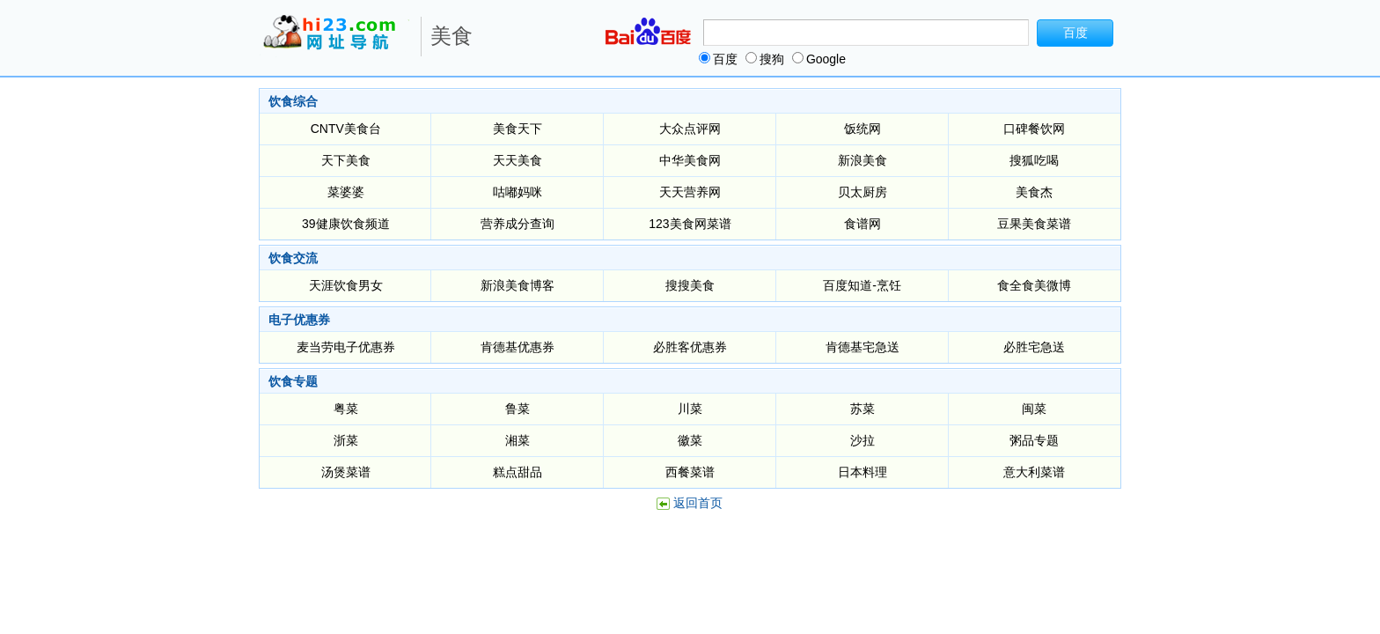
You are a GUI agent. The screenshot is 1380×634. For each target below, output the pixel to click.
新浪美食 (862, 160)
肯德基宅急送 (862, 347)
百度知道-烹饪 (862, 285)
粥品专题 (1034, 440)
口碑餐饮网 (1034, 129)
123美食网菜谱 (689, 224)
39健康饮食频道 (346, 224)
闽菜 (1034, 409)
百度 (718, 59)
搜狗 (764, 59)
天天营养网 (690, 192)
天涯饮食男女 (346, 285)
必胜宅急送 (1034, 347)
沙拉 (862, 440)
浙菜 (346, 440)
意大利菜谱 (1034, 472)
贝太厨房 (862, 192)
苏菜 (862, 409)
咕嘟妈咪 (517, 192)
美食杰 (1034, 192)
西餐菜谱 (690, 472)
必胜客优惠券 (690, 347)
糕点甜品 (517, 472)
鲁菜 (517, 409)
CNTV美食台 (346, 129)
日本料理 (862, 472)
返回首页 (698, 503)
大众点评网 (690, 129)
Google (819, 59)
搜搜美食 (690, 285)
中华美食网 (690, 160)
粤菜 (346, 409)
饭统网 (862, 129)
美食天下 (517, 129)
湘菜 (517, 440)
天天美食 (517, 160)
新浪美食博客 (517, 285)
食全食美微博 (1034, 285)
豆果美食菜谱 (1034, 224)
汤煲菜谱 (346, 472)
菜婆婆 (345, 192)
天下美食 (346, 160)
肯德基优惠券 (517, 347)
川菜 (690, 409)
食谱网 (862, 224)
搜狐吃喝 (1034, 160)
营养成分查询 (517, 224)
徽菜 (690, 440)
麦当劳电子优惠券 (346, 347)
